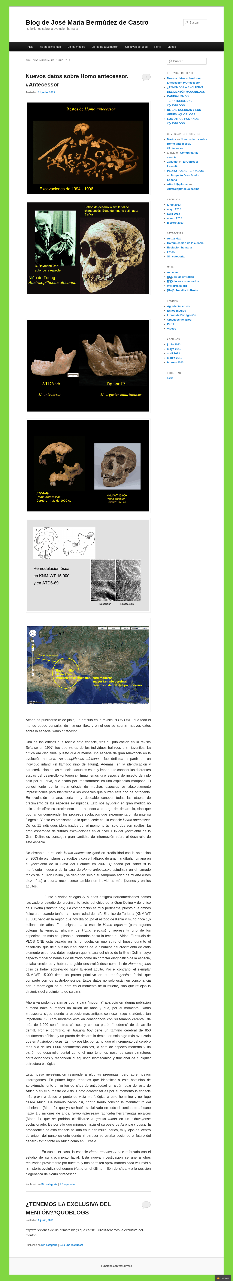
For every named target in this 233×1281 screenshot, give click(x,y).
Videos (171, 46)
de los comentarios (183, 281)
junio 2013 (174, 204)
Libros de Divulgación (105, 46)
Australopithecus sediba (183, 188)
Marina (171, 139)
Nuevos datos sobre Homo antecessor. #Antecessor (187, 144)
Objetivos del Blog (136, 46)
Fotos (171, 252)
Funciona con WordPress (116, 1266)
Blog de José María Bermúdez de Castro (87, 22)
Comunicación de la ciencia (185, 243)
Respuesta (67, 1184)
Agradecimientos (50, 46)
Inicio (30, 46)
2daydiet (172, 161)
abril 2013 (173, 213)
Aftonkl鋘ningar (177, 184)
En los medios (76, 46)
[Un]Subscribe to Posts (182, 290)
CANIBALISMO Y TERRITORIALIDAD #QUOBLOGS (180, 101)
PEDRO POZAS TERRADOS (185, 170)
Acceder (172, 272)
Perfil (157, 46)
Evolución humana (179, 247)
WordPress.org (177, 285)
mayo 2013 (174, 209)
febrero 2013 (175, 222)
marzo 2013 (174, 218)
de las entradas (180, 277)
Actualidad (174, 238)
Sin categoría (49, 1184)
